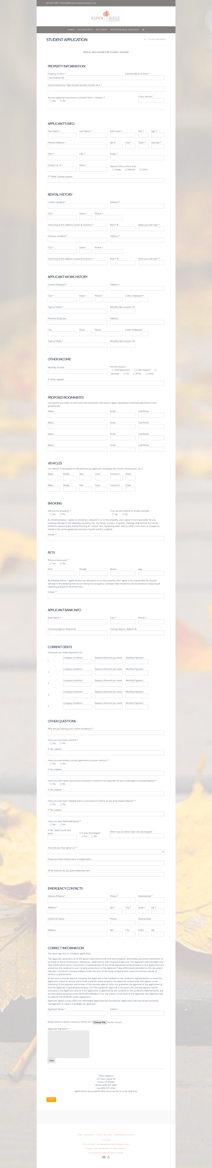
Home (79, 1135)
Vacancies (89, 1135)
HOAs (99, 1135)
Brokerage (106, 1140)
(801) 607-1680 (89, 1144)
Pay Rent (108, 1135)
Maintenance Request (125, 1135)
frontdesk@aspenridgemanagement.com (78, 3)
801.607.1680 (52, 3)
